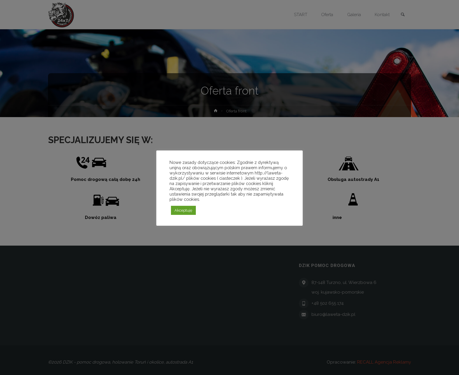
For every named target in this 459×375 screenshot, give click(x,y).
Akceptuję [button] (183, 210)
